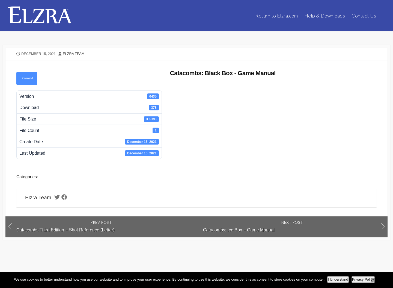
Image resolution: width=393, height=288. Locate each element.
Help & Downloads (324, 16)
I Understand (338, 279)
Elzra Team (73, 54)
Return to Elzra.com (276, 16)
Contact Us (364, 16)
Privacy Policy (363, 279)
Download (27, 78)
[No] (373, 280)
